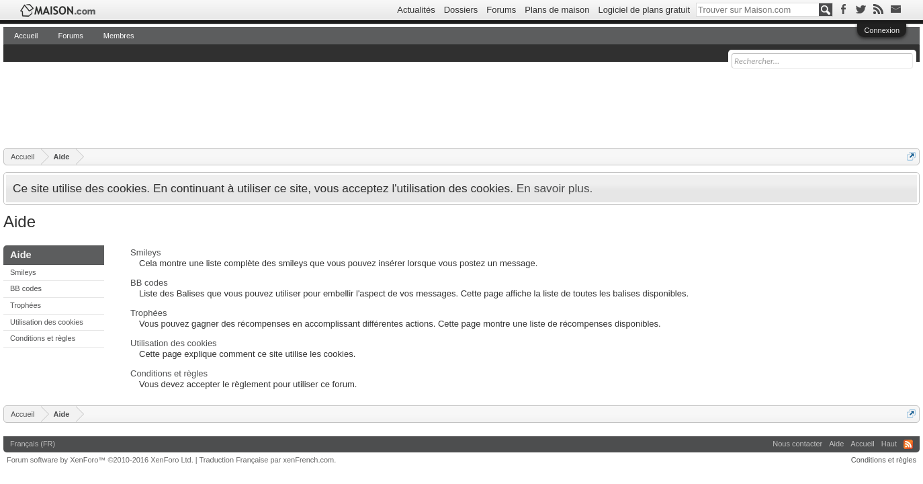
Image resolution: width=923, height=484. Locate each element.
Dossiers (461, 10)
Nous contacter (797, 444)
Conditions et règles (42, 338)
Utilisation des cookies (46, 322)
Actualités (416, 10)
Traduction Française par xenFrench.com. (268, 460)
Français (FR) (32, 444)
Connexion (881, 30)
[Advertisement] (247, 104)
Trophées (25, 305)
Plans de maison (557, 10)
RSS (908, 444)
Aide (836, 444)
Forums (501, 10)
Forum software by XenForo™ (100, 460)
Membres (118, 36)
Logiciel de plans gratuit (644, 10)
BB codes (26, 288)
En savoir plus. (555, 188)
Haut (889, 444)
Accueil (26, 36)
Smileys (23, 272)
